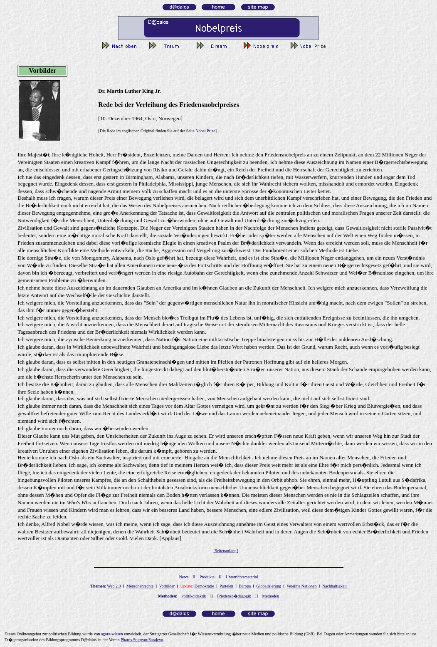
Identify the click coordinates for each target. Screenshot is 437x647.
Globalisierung (268, 586)
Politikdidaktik (193, 596)
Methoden (270, 596)
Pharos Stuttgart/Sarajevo (142, 639)
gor (112, 634)
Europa (245, 586)
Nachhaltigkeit (334, 586)
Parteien (226, 586)
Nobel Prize (205, 131)
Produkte (207, 577)
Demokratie (204, 586)
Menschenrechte (140, 586)
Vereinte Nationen (301, 586)
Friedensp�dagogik (234, 596)
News (184, 577)
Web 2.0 (114, 586)
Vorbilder (167, 586)
